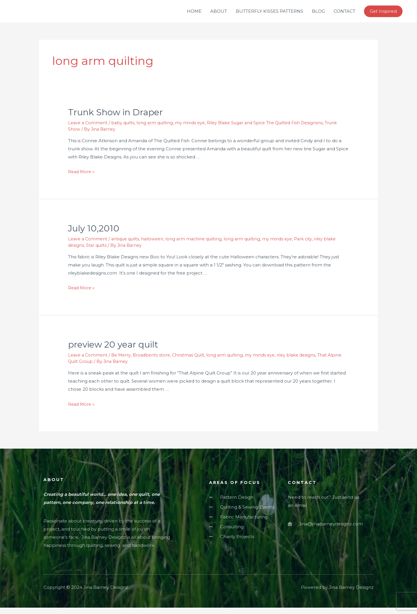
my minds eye (193, 129)
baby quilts (125, 129)
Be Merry (123, 361)
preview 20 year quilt (113, 351)
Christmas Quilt (192, 361)
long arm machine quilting (199, 245)
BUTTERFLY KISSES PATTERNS (269, 14)
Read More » (82, 178)
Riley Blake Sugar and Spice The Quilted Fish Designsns (271, 129)
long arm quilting (157, 129)
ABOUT (218, 14)
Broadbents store (154, 361)
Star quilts (97, 251)
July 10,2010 (93, 235)
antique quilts (127, 245)
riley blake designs (304, 361)
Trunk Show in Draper (115, 118)
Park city (311, 245)
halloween (156, 245)
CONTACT (344, 14)
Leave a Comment (88, 129)
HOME (194, 14)
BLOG (318, 14)
